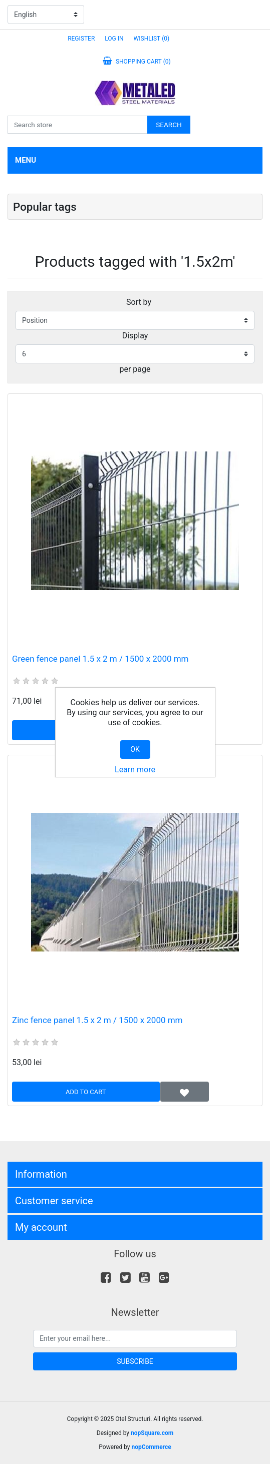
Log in (114, 38)
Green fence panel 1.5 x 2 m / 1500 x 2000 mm (100, 659)
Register (81, 38)
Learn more (135, 769)
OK (134, 749)
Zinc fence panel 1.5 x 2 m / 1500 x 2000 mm (97, 1020)
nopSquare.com (152, 1432)
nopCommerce (151, 1446)
